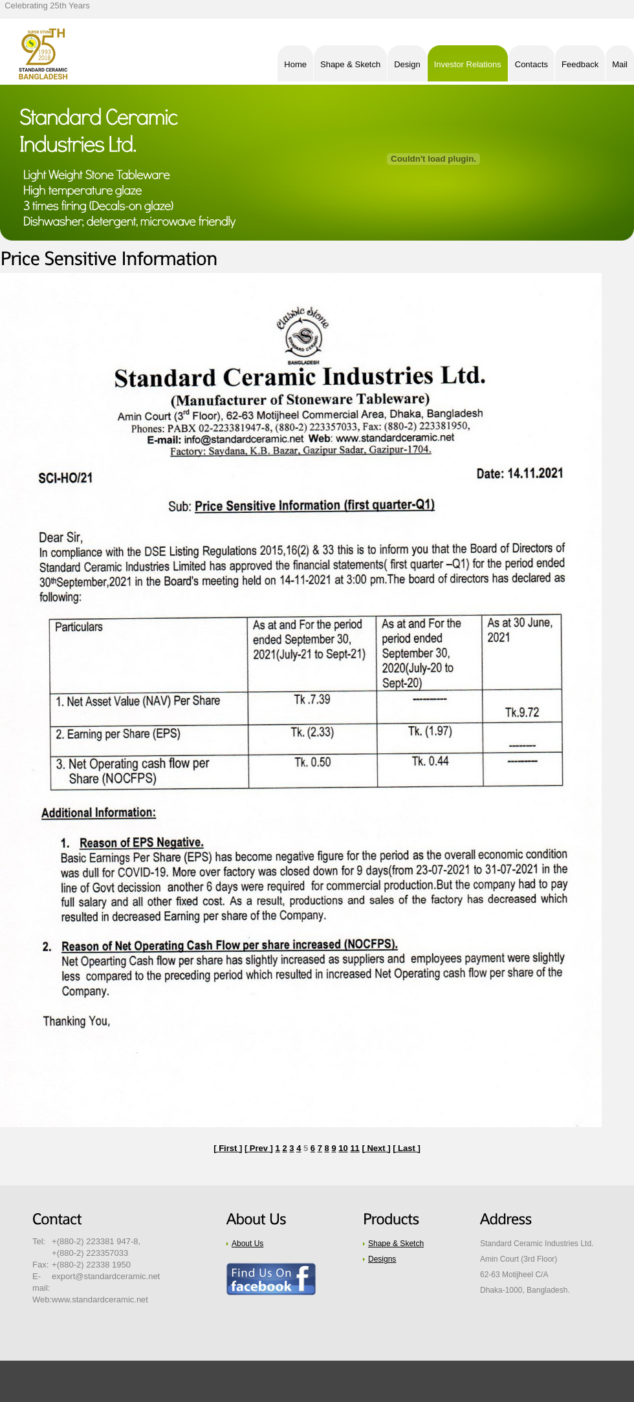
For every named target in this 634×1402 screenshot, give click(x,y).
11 (354, 1148)
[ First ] (227, 1148)
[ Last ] (407, 1148)
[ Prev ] (259, 1148)
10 (342, 1148)
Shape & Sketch (396, 1243)
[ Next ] (376, 1148)
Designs (382, 1259)
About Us (247, 1243)
